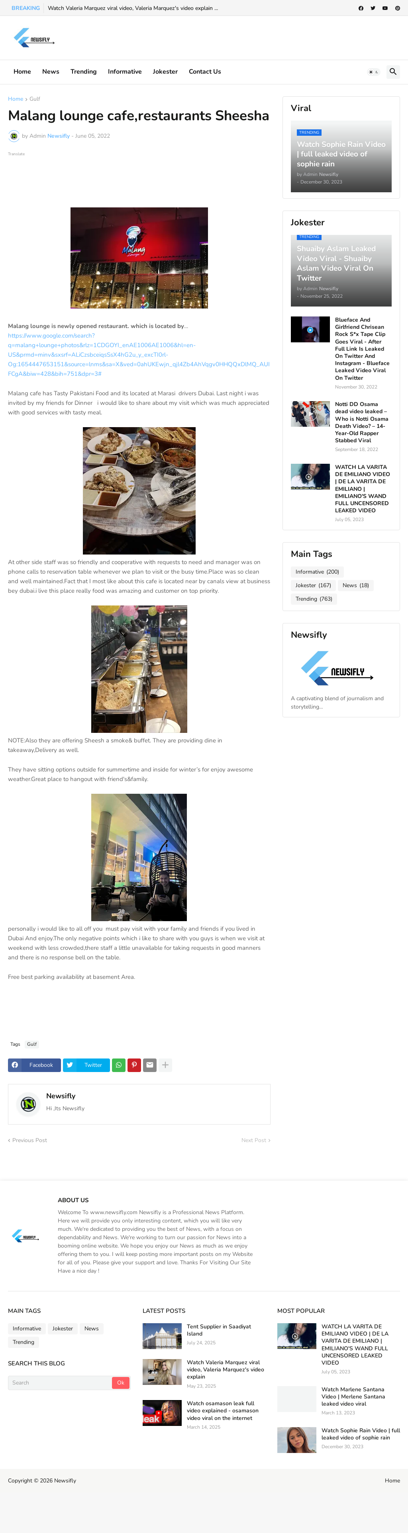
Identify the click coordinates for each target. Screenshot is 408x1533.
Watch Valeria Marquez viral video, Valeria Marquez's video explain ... (133, 8)
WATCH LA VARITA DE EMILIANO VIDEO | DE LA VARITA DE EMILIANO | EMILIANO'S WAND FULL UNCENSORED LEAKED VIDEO (362, 489)
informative (125, 71)
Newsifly (60, 1096)
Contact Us (205, 71)
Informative (317, 572)
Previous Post (29, 1140)
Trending (84, 71)
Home (22, 71)
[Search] (60, 1383)
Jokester (165, 71)
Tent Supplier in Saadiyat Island (219, 1330)
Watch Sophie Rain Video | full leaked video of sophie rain (361, 1434)
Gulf (34, 99)
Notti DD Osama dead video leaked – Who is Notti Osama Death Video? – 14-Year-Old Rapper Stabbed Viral (361, 422)
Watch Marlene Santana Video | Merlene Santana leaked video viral (353, 1397)
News (50, 71)
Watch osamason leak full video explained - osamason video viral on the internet (223, 1411)
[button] (374, 72)
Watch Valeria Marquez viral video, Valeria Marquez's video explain (225, 1370)
